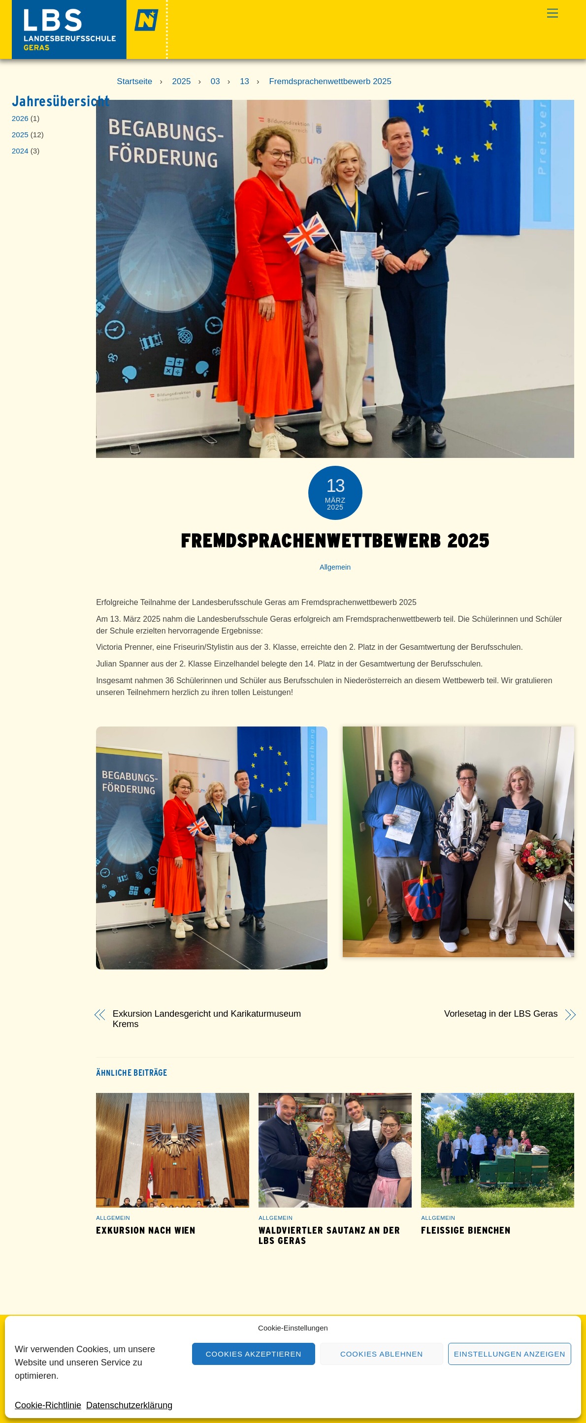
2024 (20, 151)
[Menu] (552, 13)
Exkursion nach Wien (145, 1230)
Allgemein (335, 567)
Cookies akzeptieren (253, 1354)
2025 (20, 134)
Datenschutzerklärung (129, 1405)
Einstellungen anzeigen (510, 1354)
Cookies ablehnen (381, 1354)
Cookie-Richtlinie (48, 1405)
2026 (20, 118)
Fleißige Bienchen (465, 1230)
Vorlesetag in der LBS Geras (501, 1014)
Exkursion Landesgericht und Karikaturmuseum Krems (207, 1019)
